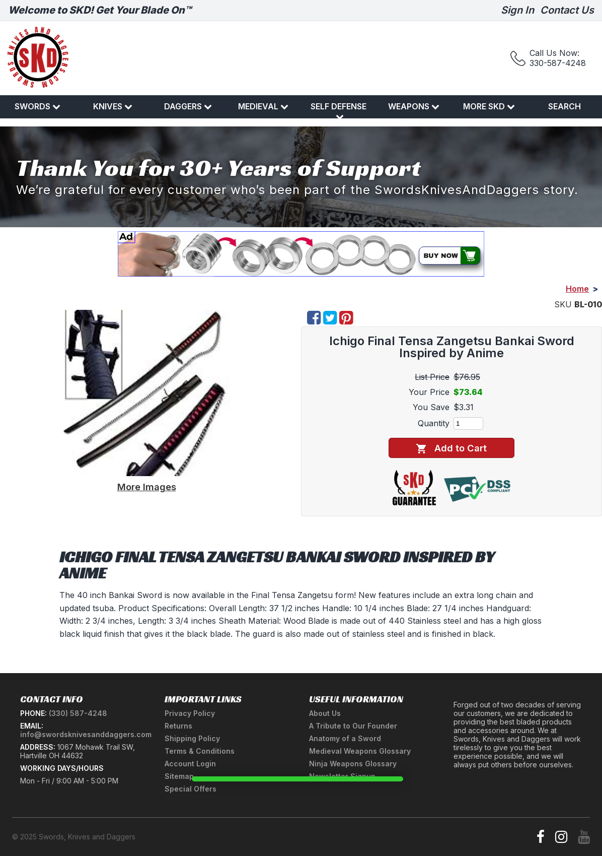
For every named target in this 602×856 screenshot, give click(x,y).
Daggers (188, 106)
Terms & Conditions (200, 751)
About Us (325, 713)
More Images (146, 486)
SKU (563, 304)
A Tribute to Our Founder (353, 725)
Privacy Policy (190, 713)
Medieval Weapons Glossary (360, 751)
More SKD (489, 106)
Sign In (517, 10)
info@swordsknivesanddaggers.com (86, 734)
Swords (37, 106)
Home (577, 289)
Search (564, 106)
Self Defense (338, 110)
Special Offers (190, 788)
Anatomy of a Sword (345, 738)
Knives (112, 106)
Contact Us (567, 10)
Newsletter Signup (342, 776)
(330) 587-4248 (78, 713)
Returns (178, 725)
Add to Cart (451, 448)
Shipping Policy (192, 738)
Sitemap (179, 776)
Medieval (263, 106)
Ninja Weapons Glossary (353, 763)
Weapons (413, 106)
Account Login (190, 763)
